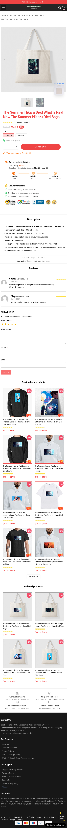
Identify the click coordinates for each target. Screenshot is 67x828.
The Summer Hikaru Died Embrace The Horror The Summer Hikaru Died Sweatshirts (17, 468)
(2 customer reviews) (22, 122)
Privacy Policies (8, 751)
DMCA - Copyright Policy (11, 755)
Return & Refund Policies (11, 777)
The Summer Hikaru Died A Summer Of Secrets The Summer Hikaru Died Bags (16, 672)
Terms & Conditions (9, 748)
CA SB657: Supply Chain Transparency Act (18, 758)
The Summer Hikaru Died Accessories (25, 15)
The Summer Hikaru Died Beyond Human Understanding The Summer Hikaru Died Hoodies (49, 561)
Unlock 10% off (62, 817)
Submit (6, 372)
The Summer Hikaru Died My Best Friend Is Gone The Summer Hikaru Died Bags (48, 672)
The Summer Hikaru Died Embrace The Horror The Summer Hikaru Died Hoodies (49, 468)
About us (5, 744)
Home (3, 15)
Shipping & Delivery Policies (12, 770)
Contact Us (6, 780)
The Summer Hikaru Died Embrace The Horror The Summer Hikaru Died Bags (17, 626)
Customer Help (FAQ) (10, 784)
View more (33, 577)
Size (4, 131)
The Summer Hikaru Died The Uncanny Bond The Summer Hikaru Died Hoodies (16, 515)
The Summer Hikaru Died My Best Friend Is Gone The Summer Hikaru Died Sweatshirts (16, 421)
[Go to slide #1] (27, 102)
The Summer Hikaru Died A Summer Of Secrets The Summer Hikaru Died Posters (48, 421)
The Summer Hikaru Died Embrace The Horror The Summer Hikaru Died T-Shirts (49, 515)
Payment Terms (8, 773)
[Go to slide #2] (40, 102)
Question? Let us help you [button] (55, 825)
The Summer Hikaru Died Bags (14, 19)
